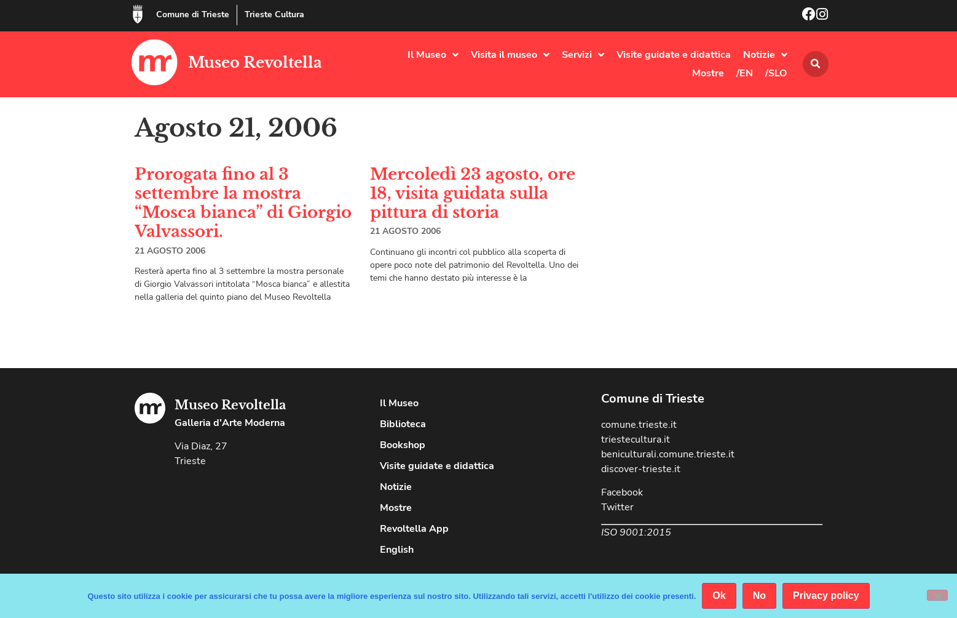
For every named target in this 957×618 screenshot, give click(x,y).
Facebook (622, 492)
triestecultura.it (635, 439)
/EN (744, 73)
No (759, 595)
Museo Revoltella (255, 62)
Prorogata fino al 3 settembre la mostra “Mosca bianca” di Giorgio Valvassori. (243, 203)
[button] (816, 64)
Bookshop (402, 445)
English (397, 549)
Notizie (765, 55)
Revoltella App (414, 529)
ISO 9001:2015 (636, 532)
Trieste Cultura (274, 14)
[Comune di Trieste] (137, 14)
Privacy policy (826, 595)
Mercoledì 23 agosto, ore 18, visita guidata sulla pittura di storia (472, 193)
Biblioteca (403, 424)
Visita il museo (510, 55)
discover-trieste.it (640, 469)
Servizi (583, 55)
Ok (718, 595)
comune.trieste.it (639, 424)
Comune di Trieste (192, 14)
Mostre (708, 73)
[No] (937, 595)
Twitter (617, 507)
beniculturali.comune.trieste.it (667, 454)
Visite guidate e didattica (673, 55)
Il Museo (433, 55)
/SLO (776, 73)
